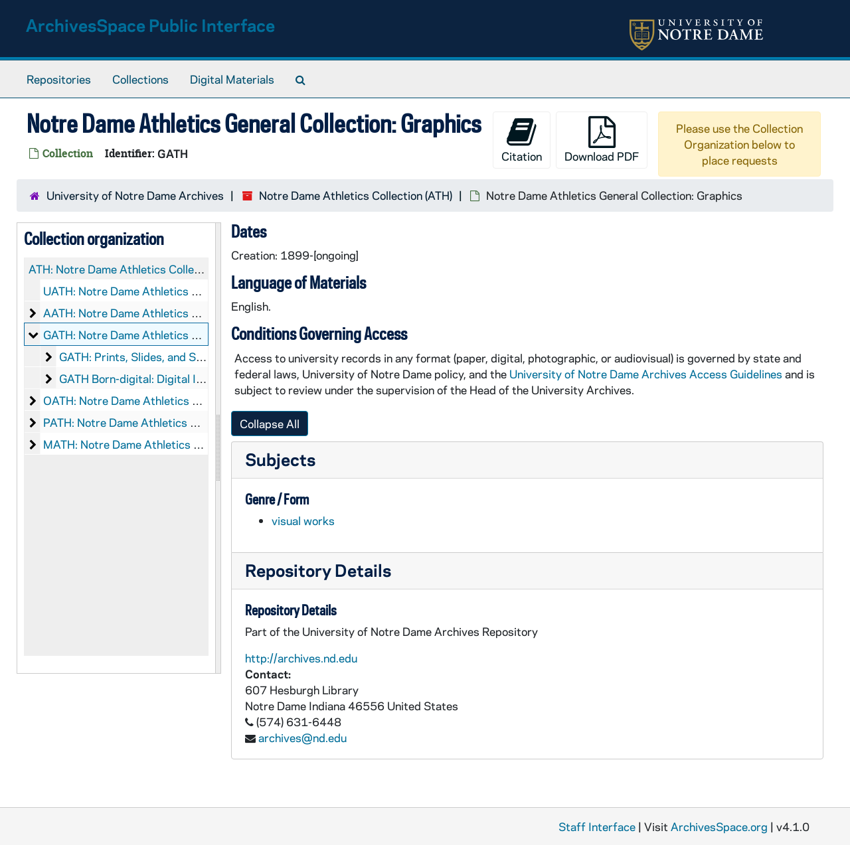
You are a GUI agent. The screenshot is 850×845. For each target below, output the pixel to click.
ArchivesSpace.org (719, 826)
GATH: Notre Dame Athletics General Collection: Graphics (189, 334)
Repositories (59, 79)
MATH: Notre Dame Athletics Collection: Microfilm (170, 444)
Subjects (280, 459)
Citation (521, 139)
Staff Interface (597, 826)
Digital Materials (232, 79)
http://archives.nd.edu (301, 658)
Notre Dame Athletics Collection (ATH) (355, 195)
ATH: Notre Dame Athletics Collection (124, 269)
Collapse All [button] (269, 423)
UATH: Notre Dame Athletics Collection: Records (166, 290)
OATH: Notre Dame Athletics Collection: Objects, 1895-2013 (199, 400)
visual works (303, 520)
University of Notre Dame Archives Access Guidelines (647, 373)
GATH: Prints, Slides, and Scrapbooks (154, 356)
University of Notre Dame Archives (135, 195)
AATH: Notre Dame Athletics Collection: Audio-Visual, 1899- (196, 312)
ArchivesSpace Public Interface (150, 25)
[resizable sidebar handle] (217, 448)
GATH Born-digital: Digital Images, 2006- (163, 378)
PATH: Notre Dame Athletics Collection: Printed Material (186, 422)
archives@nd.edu (302, 737)
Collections (140, 79)
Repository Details (318, 570)
